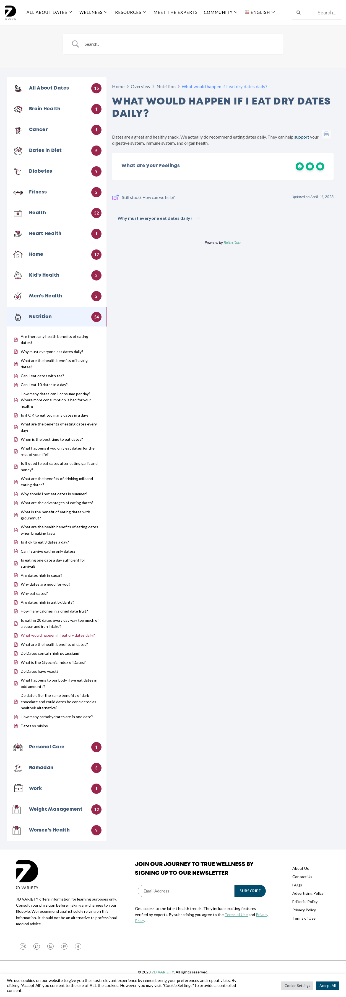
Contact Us (302, 883)
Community (219, 11)
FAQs (297, 891)
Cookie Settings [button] (297, 985)
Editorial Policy (305, 908)
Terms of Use (236, 921)
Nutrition (166, 93)
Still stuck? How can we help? (143, 204)
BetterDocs (232, 249)
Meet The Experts (174, 11)
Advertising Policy (308, 899)
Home (118, 93)
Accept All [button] (327, 985)
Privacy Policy (304, 916)
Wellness (93, 11)
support (301, 143)
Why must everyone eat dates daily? (159, 224)
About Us (300, 874)
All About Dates (49, 11)
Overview (140, 93)
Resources (130, 11)
